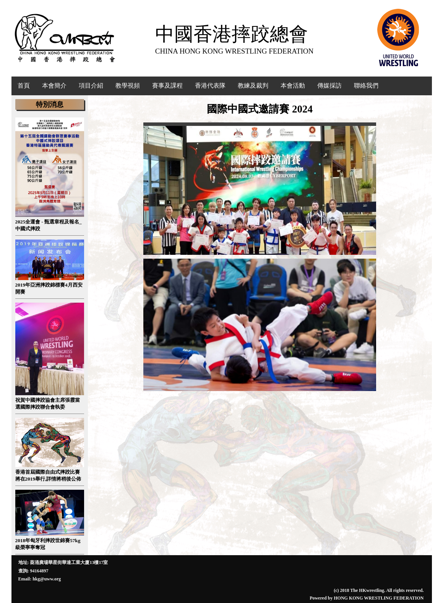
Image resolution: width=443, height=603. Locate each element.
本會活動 (293, 85)
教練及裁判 (253, 85)
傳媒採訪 (329, 85)
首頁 (24, 85)
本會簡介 (54, 85)
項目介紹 (91, 85)
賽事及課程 (167, 85)
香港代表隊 (210, 85)
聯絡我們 (366, 85)
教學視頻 (127, 85)
